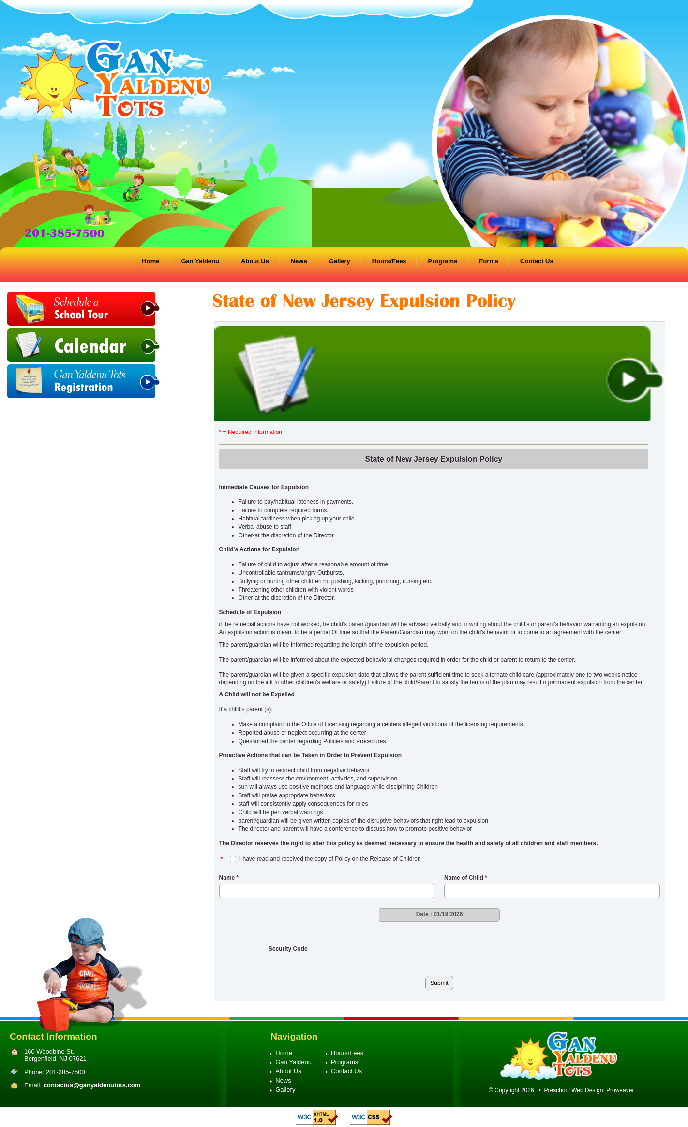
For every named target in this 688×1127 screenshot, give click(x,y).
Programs (443, 261)
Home (150, 261)
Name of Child (465, 877)
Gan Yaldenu (200, 261)
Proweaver (620, 1090)
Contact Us (536, 261)
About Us (255, 261)
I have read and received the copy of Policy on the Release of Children (330, 858)
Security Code (288, 948)
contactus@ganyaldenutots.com (92, 1085)
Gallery (339, 261)
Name (229, 877)
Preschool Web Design (573, 1090)
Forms (488, 261)
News (299, 261)
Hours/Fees (389, 261)
